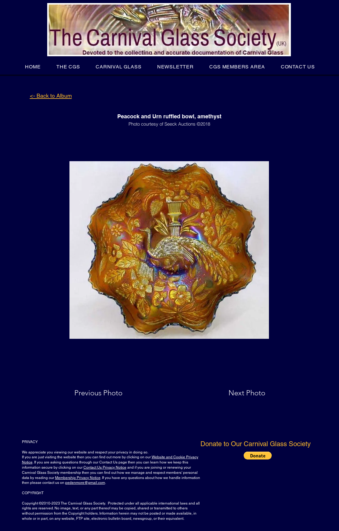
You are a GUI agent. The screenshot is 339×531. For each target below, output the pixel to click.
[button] (68, 67)
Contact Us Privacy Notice (104, 467)
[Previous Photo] (107, 393)
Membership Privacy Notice (78, 478)
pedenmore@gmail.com (85, 483)
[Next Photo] (234, 393)
